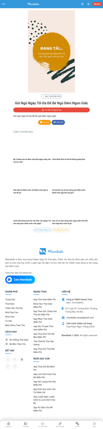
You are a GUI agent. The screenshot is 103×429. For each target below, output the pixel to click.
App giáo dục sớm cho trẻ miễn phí (44, 391)
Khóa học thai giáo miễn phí (42, 305)
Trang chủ (10, 299)
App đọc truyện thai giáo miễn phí (43, 328)
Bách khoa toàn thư (15, 325)
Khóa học (9, 316)
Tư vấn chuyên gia (51, 110)
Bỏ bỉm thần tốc (15, 344)
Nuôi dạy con (11, 312)
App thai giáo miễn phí (44, 299)
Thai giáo (9, 304)
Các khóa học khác (61, 230)
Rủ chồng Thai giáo (16, 340)
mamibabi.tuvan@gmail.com (80, 317)
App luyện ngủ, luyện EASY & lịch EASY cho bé (44, 399)
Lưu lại (44, 122)
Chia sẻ (58, 122)
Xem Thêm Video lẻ (42, 230)
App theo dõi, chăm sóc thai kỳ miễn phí (45, 313)
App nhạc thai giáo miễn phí (42, 320)
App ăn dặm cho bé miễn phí (43, 409)
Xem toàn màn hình (51, 96)
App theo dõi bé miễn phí (44, 368)
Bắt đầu (97, 4)
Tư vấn (8, 321)
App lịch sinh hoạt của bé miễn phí (44, 376)
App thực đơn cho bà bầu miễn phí (43, 335)
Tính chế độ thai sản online (43, 343)
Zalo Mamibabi (19, 279)
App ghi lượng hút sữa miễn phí (44, 383)
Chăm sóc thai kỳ (14, 308)
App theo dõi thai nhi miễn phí (44, 350)
